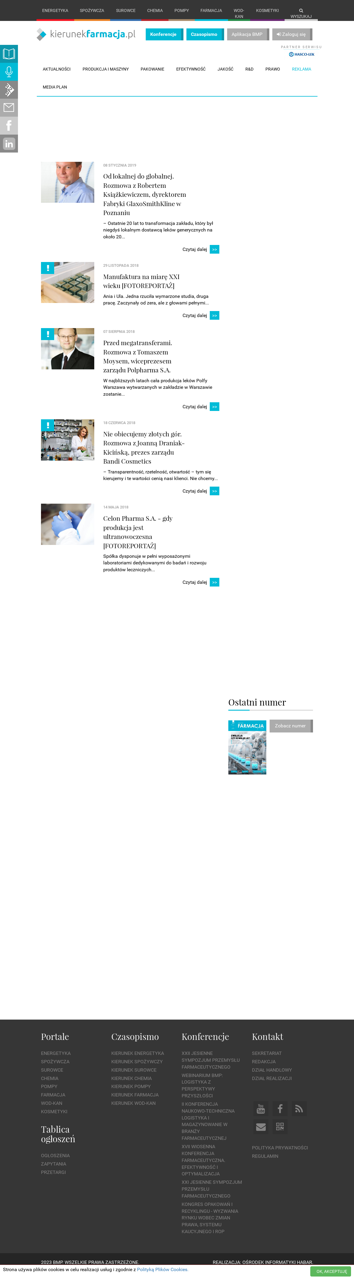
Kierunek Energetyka (137, 1059)
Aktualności (57, 75)
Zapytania (53, 1170)
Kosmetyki (267, 10)
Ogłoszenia (55, 1162)
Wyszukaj (301, 13)
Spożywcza (92, 10)
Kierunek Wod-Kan (133, 1109)
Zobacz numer (290, 732)
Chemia (155, 10)
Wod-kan (239, 13)
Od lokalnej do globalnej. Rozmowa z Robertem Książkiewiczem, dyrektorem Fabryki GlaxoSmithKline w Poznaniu (144, 200)
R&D (249, 75)
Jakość (225, 75)
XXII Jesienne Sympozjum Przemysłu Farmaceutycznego (211, 1066)
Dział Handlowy (272, 1076)
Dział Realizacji (272, 1084)
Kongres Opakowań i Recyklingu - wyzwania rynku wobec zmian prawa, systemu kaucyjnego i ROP (210, 1223)
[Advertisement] (150, 125)
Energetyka (55, 10)
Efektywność (191, 75)
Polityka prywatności (280, 1154)
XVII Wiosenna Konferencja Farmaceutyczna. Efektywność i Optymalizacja (203, 1166)
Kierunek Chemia (131, 1084)
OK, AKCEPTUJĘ (332, 1271)
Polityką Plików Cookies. (163, 1269)
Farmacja (211, 10)
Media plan (55, 93)
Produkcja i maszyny (106, 75)
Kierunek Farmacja (135, 1101)
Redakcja (264, 1067)
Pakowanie (152, 75)
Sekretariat (267, 1059)
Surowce (126, 10)
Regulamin (265, 1162)
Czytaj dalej (201, 255)
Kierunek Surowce (134, 1076)
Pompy (181, 10)
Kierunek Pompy (131, 1093)
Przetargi (53, 1178)
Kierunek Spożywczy (137, 1067)
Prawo (272, 75)
